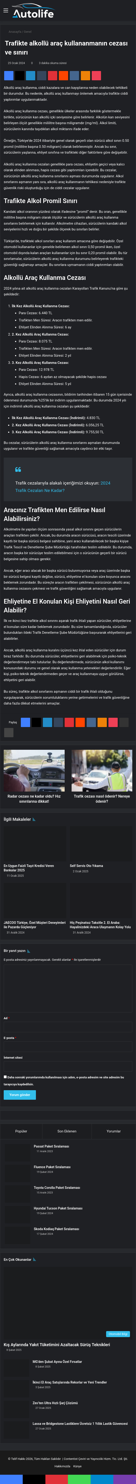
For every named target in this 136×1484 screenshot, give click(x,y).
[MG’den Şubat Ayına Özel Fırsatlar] (16, 1368)
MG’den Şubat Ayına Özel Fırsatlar (57, 1362)
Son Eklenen (66, 1131)
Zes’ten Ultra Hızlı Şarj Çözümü (55, 1403)
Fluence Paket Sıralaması (52, 1167)
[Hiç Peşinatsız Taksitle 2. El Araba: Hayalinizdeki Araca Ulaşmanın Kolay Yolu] (101, 900)
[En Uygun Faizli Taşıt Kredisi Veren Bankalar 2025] (35, 843)
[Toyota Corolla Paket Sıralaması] (17, 1194)
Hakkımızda (62, 1466)
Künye (77, 1466)
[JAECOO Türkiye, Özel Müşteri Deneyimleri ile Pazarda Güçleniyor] (35, 900)
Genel (28, 31)
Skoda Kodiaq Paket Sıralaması (56, 1229)
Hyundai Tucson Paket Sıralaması (58, 1208)
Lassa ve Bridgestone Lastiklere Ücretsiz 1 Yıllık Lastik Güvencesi (80, 1424)
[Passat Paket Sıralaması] (17, 1152)
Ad (6, 1018)
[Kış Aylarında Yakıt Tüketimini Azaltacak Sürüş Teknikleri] (68, 1303)
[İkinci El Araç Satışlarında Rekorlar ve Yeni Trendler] (16, 1388)
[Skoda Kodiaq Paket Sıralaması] (17, 1235)
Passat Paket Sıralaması (51, 1146)
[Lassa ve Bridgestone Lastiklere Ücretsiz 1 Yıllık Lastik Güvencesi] (16, 1430)
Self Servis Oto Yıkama (86, 866)
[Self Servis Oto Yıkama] (101, 843)
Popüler (21, 1131)
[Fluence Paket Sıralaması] (17, 1173)
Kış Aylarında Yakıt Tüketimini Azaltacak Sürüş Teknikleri (57, 1344)
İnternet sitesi (13, 1057)
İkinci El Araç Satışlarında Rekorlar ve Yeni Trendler (70, 1382)
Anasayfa (13, 31)
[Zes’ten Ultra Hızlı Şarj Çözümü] (16, 1409)
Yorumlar (114, 1131)
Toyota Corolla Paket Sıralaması (57, 1188)
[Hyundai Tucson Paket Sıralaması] (17, 1214)
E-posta (10, 1038)
